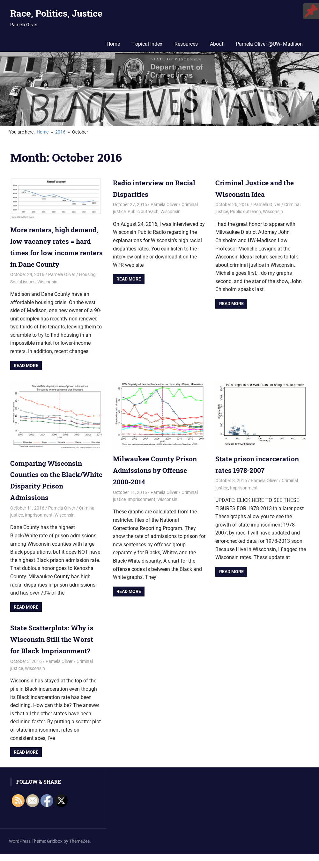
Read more (26, 375)
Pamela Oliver (61, 285)
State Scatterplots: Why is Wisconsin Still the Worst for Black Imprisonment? (53, 648)
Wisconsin (47, 292)
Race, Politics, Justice (56, 13)
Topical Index (147, 44)
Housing (87, 285)
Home (113, 44)
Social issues (22, 292)
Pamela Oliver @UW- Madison (269, 44)
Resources (186, 44)
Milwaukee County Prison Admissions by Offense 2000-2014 (156, 480)
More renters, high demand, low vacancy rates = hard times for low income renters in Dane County (55, 252)
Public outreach (143, 211)
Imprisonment (39, 524)
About (216, 44)
